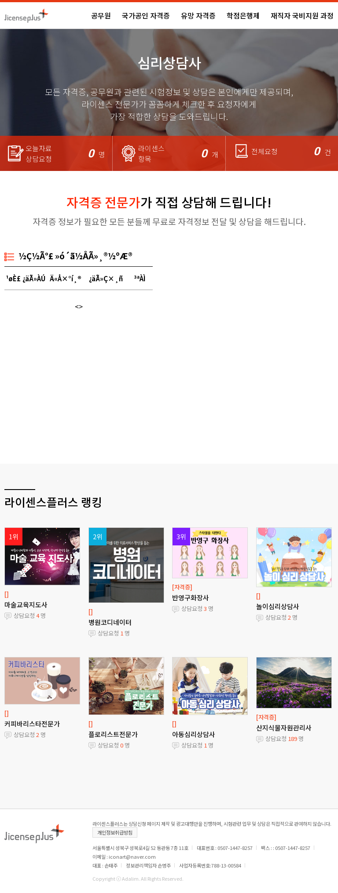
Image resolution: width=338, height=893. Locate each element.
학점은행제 (243, 15)
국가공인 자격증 (146, 15)
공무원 (101, 15)
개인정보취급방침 (114, 832)
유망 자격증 (198, 15)
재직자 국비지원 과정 (302, 15)
